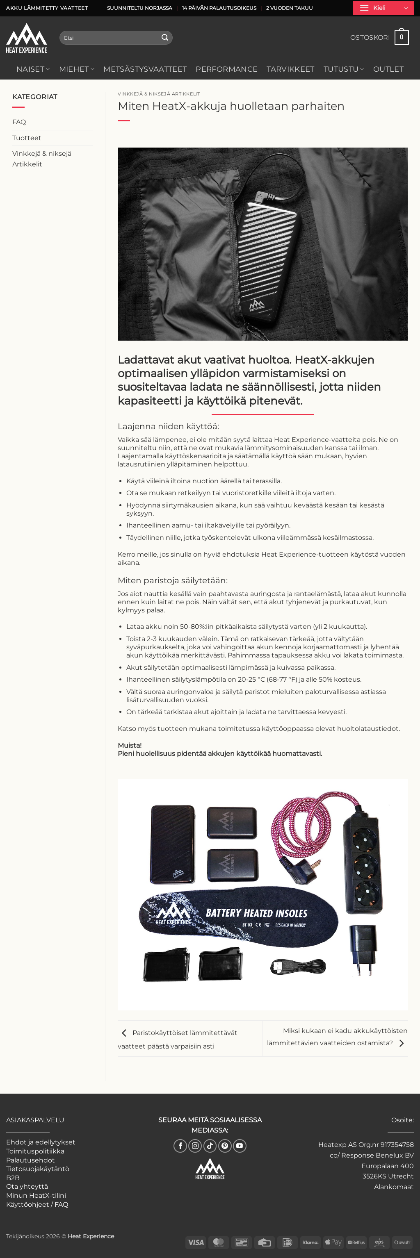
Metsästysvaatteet (145, 69)
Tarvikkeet (291, 69)
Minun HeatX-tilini (36, 1195)
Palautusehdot (30, 1160)
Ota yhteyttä (27, 1186)
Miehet (77, 69)
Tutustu (344, 69)
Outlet (388, 69)
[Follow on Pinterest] (225, 1146)
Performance (227, 69)
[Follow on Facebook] (180, 1146)
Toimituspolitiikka (35, 1151)
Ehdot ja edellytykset (40, 1142)
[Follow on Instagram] (195, 1146)
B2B (13, 1178)
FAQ (19, 122)
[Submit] (165, 38)
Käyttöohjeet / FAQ (37, 1204)
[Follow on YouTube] (240, 1146)
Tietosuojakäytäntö (37, 1169)
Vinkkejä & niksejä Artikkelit (41, 159)
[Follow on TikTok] (210, 1146)
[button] (383, 8)
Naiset (33, 69)
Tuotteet (26, 138)
